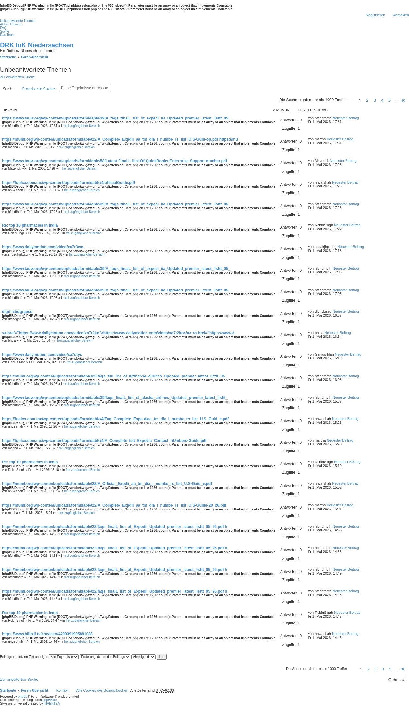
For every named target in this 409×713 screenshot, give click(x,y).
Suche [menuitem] (4, 31)
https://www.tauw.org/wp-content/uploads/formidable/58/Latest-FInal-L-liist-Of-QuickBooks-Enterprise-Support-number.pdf (114, 161)
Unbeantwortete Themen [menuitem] (17, 21)
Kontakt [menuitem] (62, 690)
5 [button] (389, 100)
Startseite (8, 690)
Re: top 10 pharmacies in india (30, 225)
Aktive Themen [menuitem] (11, 24)
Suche (9, 88)
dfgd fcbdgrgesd (17, 311)
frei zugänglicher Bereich (82, 126)
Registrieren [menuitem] (375, 15)
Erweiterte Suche (38, 88)
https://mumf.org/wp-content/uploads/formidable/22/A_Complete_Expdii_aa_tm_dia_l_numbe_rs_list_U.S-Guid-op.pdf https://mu (120, 139)
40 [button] (403, 100)
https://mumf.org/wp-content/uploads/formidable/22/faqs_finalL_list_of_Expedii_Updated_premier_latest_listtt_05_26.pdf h (114, 526)
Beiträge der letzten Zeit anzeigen (39, 657)
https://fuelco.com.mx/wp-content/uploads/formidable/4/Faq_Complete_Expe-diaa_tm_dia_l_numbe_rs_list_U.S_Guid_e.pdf (115, 419)
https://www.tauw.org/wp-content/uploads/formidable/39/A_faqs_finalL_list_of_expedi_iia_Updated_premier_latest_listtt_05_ (116, 118)
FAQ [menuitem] (3, 28)
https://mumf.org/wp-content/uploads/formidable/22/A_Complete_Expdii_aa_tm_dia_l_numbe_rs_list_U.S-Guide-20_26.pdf (114, 505)
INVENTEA (52, 703)
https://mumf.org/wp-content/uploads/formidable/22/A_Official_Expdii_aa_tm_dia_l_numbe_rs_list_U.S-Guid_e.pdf (107, 483)
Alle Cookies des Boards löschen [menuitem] (102, 690)
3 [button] (375, 100)
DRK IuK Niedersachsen (37, 45)
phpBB (23, 696)
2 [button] (367, 100)
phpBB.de (50, 700)
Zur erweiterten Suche (17, 77)
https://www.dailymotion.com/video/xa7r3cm (42, 247)
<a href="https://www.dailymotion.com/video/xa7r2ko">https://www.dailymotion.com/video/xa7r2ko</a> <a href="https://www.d (118, 333)
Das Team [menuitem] (7, 35)
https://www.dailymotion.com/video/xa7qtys (42, 354)
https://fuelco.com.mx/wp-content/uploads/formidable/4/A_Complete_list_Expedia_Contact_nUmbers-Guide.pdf (104, 440)
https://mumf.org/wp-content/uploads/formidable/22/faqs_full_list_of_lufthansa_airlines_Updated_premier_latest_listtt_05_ (114, 376)
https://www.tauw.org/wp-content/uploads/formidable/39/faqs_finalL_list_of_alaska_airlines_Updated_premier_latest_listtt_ (115, 397)
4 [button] (382, 100)
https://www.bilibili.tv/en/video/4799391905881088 (47, 634)
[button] (408, 100)
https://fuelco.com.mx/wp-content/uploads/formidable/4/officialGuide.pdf (68, 182)
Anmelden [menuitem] (401, 15)
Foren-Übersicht (34, 690)
